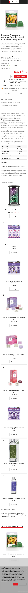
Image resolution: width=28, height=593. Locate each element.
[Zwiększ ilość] (2, 76)
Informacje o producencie (8, 143)
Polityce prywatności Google (8, 580)
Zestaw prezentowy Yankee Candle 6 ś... (14, 318)
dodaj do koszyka (20, 76)
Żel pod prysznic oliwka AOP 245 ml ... (14, 463)
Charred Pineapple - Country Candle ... (14, 554)
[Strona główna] (14, 2)
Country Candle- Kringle (14, 60)
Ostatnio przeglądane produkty (12, 526)
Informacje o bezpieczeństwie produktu (12, 141)
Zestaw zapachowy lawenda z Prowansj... (14, 245)
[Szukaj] (5, 2)
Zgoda (16, 584)
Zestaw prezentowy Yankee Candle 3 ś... (14, 391)
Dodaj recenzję (21, 166)
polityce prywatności (11, 574)
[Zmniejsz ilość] (9, 76)
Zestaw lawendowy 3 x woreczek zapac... (14, 427)
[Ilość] (5, 76)
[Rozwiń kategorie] (2, 2)
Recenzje (4, 163)
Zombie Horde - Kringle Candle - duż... (14, 210)
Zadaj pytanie (6, 520)
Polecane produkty (7, 182)
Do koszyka (14, 216)
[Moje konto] (25, 2)
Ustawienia (23, 584)
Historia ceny (5, 68)
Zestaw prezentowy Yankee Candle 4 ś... (14, 354)
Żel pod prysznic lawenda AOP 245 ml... (14, 498)
